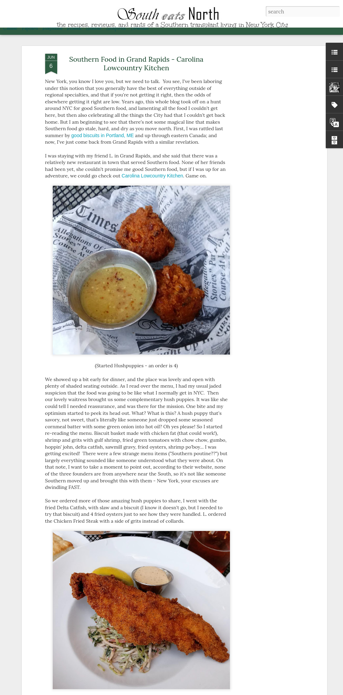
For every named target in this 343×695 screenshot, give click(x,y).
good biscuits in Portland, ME (102, 126)
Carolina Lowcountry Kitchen (152, 166)
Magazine (52, 28)
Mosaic (74, 28)
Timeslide (140, 28)
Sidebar (94, 28)
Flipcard (30, 28)
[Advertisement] (265, 153)
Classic (10, 28)
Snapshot (116, 28)
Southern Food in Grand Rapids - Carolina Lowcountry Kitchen (136, 54)
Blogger (283, 691)
